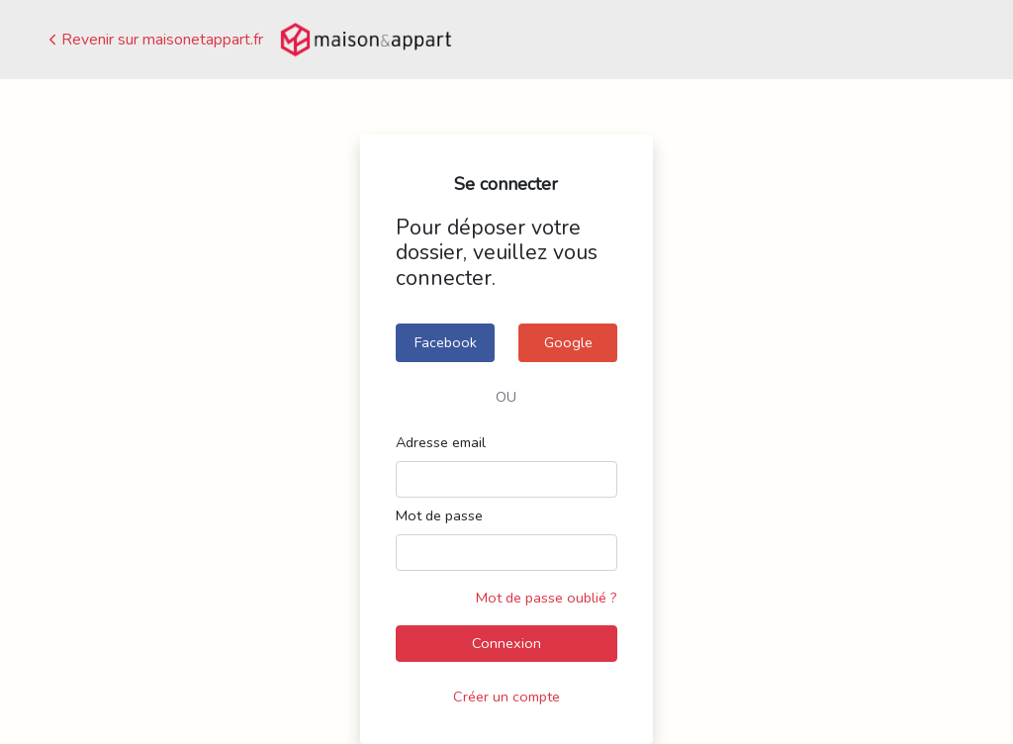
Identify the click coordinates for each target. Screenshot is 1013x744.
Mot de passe (439, 515)
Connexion (506, 643)
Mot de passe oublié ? (546, 597)
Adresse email (441, 442)
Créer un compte (506, 696)
